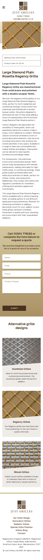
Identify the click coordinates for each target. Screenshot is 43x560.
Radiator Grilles (21, 524)
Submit (14, 308)
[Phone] (21, 274)
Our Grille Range (21, 518)
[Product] (21, 286)
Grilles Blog (21, 530)
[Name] (21, 257)
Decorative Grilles (21, 521)
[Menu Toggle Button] (3, 7)
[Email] (21, 265)
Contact (22, 533)
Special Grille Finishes (21, 527)
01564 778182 (23, 16)
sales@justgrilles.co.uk (23, 19)
